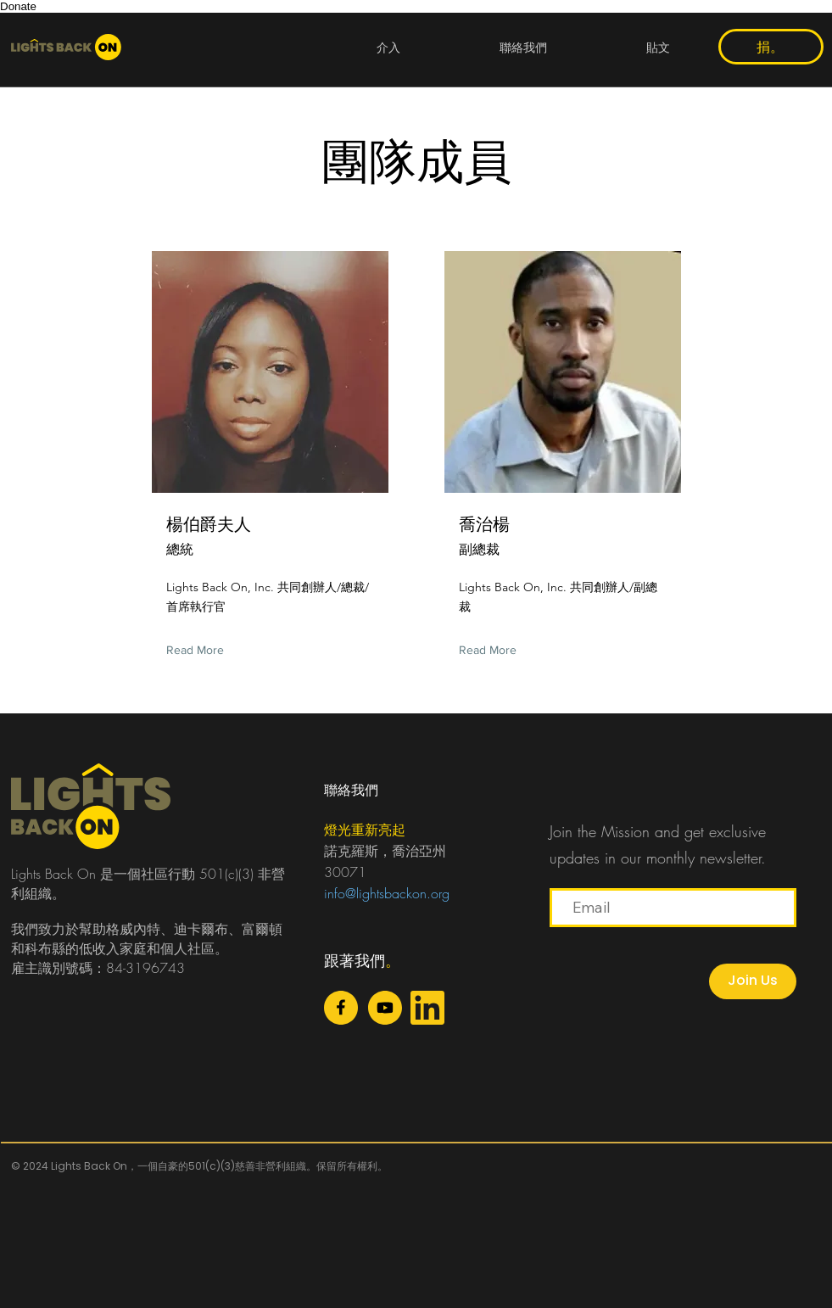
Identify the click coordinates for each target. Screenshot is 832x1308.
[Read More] (199, 650)
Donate (18, 6)
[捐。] (771, 46)
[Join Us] (752, 981)
